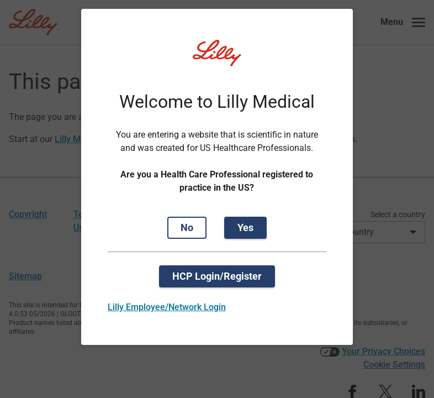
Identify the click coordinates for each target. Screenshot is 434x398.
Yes (245, 227)
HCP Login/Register (217, 276)
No (187, 227)
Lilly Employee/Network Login (167, 307)
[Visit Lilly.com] (217, 60)
